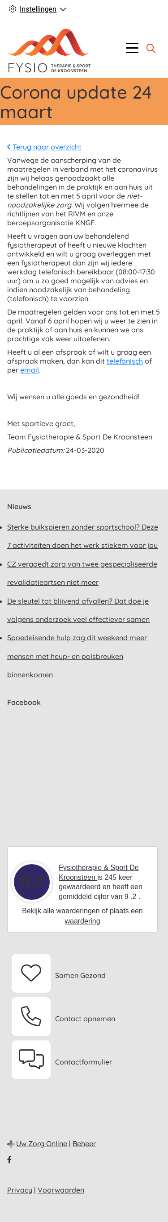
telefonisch (125, 360)
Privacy (19, 1189)
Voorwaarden (61, 1189)
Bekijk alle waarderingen (60, 911)
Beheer (84, 1143)
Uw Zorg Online (41, 1143)
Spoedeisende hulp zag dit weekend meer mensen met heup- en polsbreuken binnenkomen (77, 656)
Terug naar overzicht (44, 146)
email (29, 369)
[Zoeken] (151, 48)
